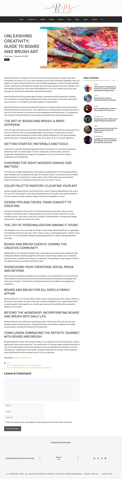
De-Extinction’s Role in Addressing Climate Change (105, 99)
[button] (102, 19)
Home (21, 19)
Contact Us (32, 19)
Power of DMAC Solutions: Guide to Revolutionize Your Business (29, 368)
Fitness (94, 19)
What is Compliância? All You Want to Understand (24, 365)
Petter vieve (8, 56)
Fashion (61, 19)
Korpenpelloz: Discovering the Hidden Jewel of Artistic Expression (105, 130)
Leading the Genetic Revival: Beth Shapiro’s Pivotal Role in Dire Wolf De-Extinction (105, 140)
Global (51, 19)
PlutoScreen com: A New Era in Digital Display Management (106, 120)
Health (42, 19)
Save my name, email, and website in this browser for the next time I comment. (39, 422)
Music (77, 19)
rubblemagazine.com (23, 358)
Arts (69, 19)
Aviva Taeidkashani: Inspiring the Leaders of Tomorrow (105, 109)
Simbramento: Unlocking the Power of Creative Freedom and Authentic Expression (105, 88)
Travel (85, 19)
